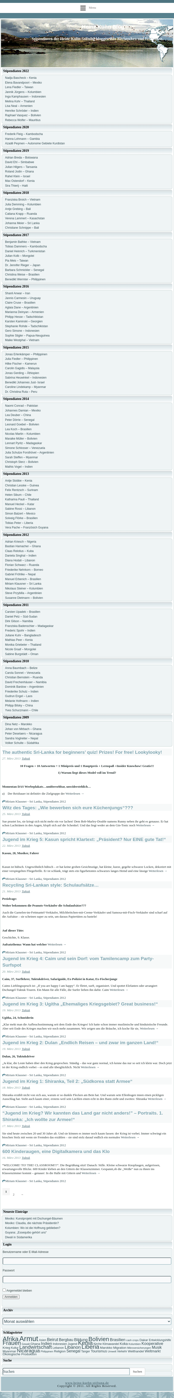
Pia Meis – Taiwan (16, 260)
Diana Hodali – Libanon (20, 560)
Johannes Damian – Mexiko (23, 410)
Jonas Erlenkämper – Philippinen (26, 354)
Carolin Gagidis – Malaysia (22, 368)
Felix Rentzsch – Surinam (21, 490)
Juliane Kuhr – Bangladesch (23, 635)
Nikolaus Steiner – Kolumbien (24, 588)
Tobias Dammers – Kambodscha (26, 246)
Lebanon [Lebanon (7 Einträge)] (58, 1347)
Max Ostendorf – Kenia (20, 181)
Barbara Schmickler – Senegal (24, 270)
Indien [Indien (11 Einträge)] (46, 1343)
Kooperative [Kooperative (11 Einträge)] (152, 1343)
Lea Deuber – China (18, 415)
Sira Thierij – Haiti (16, 185)
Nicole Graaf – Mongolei (20, 649)
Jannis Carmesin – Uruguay (23, 298)
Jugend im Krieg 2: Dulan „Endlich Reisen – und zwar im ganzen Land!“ (80, 1042)
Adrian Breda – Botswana (21, 157)
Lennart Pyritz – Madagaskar (23, 443)
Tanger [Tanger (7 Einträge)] (85, 1351)
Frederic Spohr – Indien (20, 630)
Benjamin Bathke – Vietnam (23, 242)
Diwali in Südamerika (18, 1237)
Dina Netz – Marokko (18, 724)
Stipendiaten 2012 (54, 801)
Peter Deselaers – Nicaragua (23, 733)
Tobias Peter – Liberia (19, 523)
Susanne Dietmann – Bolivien (24, 598)
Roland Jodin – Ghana (19, 171)
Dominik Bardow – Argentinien (24, 686)
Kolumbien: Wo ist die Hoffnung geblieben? (32, 1228)
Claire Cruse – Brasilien (20, 302)
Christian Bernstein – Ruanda (24, 677)
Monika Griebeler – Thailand (23, 644)
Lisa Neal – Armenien (18, 106)
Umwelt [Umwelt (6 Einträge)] (112, 1351)
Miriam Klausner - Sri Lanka (23, 801)
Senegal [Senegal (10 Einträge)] (73, 1351)
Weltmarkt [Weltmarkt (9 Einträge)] (153, 1351)
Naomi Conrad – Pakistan (21, 405)
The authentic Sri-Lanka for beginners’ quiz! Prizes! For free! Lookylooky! (82, 752)
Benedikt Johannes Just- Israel (25, 382)
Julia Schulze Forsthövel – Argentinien (29, 452)
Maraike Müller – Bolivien (21, 438)
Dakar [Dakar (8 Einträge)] (143, 1340)
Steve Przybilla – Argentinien (23, 593)
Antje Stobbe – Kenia (18, 480)
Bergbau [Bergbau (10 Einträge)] (66, 1340)
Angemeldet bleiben (17, 1290)
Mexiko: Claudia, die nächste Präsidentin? (32, 1223)
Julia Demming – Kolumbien (23, 204)
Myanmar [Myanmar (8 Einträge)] (9, 1351)
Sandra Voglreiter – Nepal (21, 738)
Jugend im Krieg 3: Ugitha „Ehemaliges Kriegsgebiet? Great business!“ (80, 1003)
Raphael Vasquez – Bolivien (23, 115)
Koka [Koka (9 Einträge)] (124, 1344)
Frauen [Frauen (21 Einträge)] (12, 1343)
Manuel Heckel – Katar (19, 504)
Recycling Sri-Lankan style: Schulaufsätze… (50, 885)
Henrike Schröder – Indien (22, 110)
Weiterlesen (74, 793)
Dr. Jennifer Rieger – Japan (22, 265)
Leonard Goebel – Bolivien (22, 424)
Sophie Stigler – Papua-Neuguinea (27, 335)
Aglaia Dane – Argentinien (22, 307)
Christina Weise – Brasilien (22, 274)
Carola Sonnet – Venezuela (22, 672)
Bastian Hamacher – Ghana (23, 546)
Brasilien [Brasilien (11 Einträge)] (118, 1339)
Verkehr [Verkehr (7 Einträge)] (122, 1351)
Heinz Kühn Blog (103, 27)
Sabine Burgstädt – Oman (21, 654)
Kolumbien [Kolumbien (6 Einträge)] (135, 1344)
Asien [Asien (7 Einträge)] (42, 1340)
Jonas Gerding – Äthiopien (22, 373)
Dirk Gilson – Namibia (19, 621)
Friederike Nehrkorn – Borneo (24, 569)
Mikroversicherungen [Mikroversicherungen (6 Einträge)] (139, 1347)
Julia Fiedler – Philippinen (21, 359)
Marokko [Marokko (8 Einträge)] (106, 1347)
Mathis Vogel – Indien (19, 466)
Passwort (8, 1270)
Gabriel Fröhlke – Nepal (20, 574)
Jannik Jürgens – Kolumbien (23, 92)
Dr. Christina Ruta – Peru (21, 391)
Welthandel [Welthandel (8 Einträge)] (136, 1351)
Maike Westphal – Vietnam (22, 340)
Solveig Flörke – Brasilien (21, 518)
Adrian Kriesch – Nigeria (20, 541)
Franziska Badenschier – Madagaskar (29, 626)
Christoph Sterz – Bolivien (21, 462)
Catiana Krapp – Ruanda (21, 213)
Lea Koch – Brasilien (18, 429)
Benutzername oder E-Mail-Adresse (26, 1252)
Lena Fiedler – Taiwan (19, 87)
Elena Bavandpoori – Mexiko (23, 82)
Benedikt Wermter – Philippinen (25, 279)
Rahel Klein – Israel (17, 176)
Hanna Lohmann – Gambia (22, 139)
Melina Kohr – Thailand (20, 101)
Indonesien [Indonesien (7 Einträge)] (60, 1344)
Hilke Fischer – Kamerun (21, 363)
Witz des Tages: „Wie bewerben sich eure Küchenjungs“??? (67, 807)
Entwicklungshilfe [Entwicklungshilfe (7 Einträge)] (160, 1340)
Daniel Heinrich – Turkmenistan (25, 251)
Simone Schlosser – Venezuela (25, 448)
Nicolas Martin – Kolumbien (22, 433)
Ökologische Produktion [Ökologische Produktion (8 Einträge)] (20, 1354)
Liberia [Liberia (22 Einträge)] (90, 1346)
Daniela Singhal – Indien (20, 555)
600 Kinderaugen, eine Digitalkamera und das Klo (56, 1151)
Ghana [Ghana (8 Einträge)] (35, 1344)
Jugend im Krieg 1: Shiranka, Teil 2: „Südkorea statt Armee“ (67, 1081)
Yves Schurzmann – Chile (21, 710)
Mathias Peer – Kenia (19, 640)
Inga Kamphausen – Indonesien (25, 96)
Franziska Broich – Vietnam (22, 199)
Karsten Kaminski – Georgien (24, 321)
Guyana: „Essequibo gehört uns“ (26, 1232)
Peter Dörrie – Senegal (19, 420)
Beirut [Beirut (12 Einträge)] (52, 1339)
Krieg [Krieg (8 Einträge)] (6, 1347)
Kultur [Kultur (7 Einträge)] (15, 1347)
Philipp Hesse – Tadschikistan (24, 317)
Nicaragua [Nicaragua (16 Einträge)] (28, 1350)
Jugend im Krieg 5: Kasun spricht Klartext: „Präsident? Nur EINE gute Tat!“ (84, 839)
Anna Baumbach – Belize (21, 668)
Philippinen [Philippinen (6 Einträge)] (47, 1351)
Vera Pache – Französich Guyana (26, 527)
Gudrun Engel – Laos (18, 696)
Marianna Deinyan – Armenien (24, 312)
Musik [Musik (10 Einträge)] (157, 1347)
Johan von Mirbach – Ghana (23, 729)
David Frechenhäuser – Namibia (25, 682)
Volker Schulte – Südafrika (22, 743)
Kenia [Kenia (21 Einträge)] (85, 1343)
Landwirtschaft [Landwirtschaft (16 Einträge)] (35, 1347)
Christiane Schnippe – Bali (22, 227)
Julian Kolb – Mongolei (19, 256)
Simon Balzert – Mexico (20, 513)
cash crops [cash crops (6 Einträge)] (132, 1340)
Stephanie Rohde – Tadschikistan (26, 326)
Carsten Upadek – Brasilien (22, 611)
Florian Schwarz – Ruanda (22, 565)
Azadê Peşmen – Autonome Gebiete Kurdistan (35, 143)
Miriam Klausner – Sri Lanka (23, 583)
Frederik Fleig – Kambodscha (24, 134)
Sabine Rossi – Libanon (20, 508)
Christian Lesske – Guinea (22, 485)
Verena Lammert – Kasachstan (25, 218)
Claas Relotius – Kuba (19, 551)
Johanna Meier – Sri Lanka (22, 223)
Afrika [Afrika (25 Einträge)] (11, 1339)
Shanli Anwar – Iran (17, 293)
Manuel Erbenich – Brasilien (23, 579)
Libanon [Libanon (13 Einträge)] (73, 1347)
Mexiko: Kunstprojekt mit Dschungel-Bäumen (34, 1218)
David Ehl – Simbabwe (19, 162)
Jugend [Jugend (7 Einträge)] (72, 1344)
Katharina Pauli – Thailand (22, 499)
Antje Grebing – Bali (18, 209)
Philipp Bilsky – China (19, 705)
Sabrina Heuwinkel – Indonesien (25, 377)
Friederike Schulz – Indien (22, 691)
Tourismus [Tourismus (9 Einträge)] (99, 1351)
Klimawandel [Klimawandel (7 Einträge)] (111, 1344)
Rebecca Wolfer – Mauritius (22, 120)
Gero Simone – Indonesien (22, 330)
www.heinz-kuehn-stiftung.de (87, 1383)
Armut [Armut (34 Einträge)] (28, 1339)
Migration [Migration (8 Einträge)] (119, 1347)
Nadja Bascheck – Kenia (21, 78)
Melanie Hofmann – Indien (22, 701)
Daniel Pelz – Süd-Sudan (21, 616)
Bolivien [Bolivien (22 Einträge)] (99, 1339)
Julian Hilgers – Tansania (21, 167)
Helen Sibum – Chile (18, 495)
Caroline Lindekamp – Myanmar (25, 387)
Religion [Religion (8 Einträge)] (59, 1351)
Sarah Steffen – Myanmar (21, 457)
